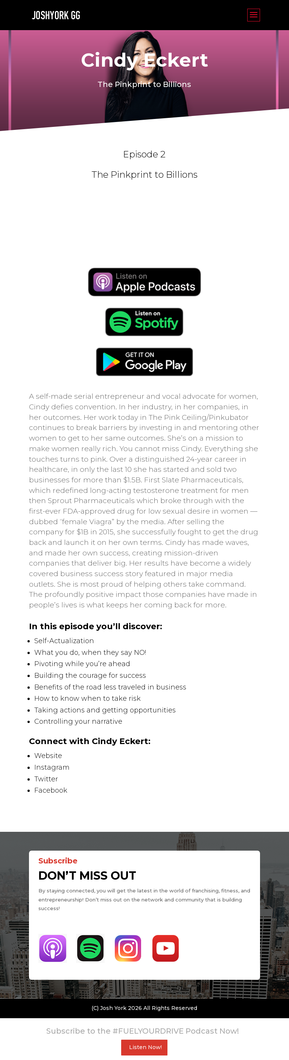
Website (48, 756)
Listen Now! (145, 1047)
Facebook (50, 790)
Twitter (46, 779)
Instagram (52, 767)
